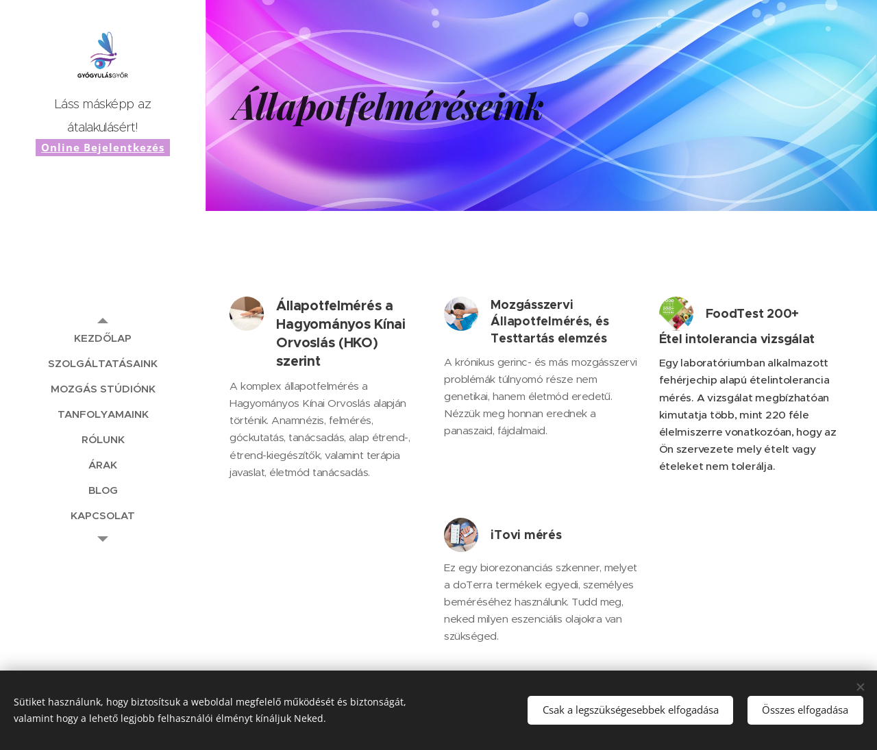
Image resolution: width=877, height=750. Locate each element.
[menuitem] (102, 338)
